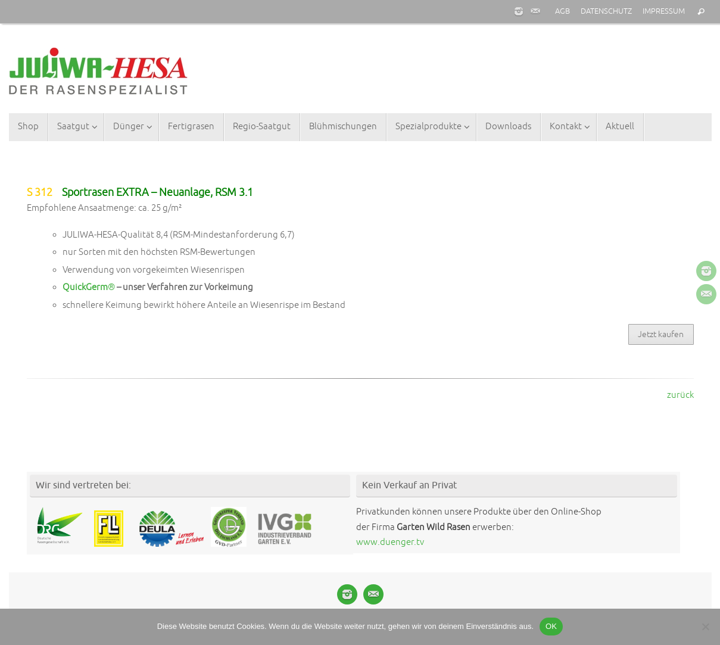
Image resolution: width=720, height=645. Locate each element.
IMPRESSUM (664, 11)
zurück (680, 395)
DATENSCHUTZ (606, 11)
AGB (562, 11)
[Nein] (705, 626)
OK (551, 626)
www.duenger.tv (390, 542)
